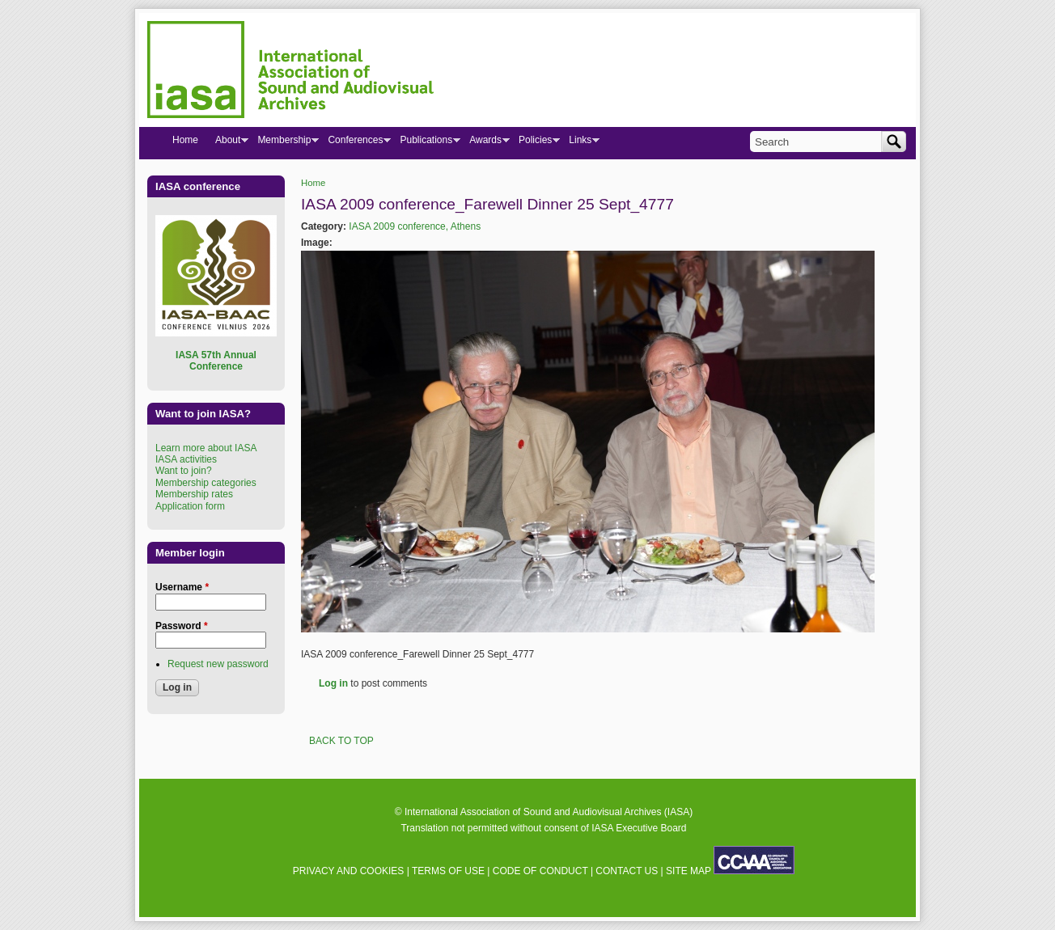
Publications (425, 143)
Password (181, 626)
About (227, 143)
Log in (333, 683)
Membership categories (205, 482)
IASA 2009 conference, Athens (415, 226)
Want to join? (183, 470)
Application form (190, 506)
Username (182, 587)
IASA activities (186, 459)
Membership (283, 143)
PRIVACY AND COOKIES (349, 871)
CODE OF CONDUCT (540, 871)
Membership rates (194, 494)
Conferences (355, 143)
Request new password (218, 664)
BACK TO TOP (341, 740)
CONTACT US (626, 871)
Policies (535, 143)
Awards (485, 143)
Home (313, 183)
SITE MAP (688, 871)
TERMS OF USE (448, 871)
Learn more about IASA (205, 448)
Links (580, 143)
